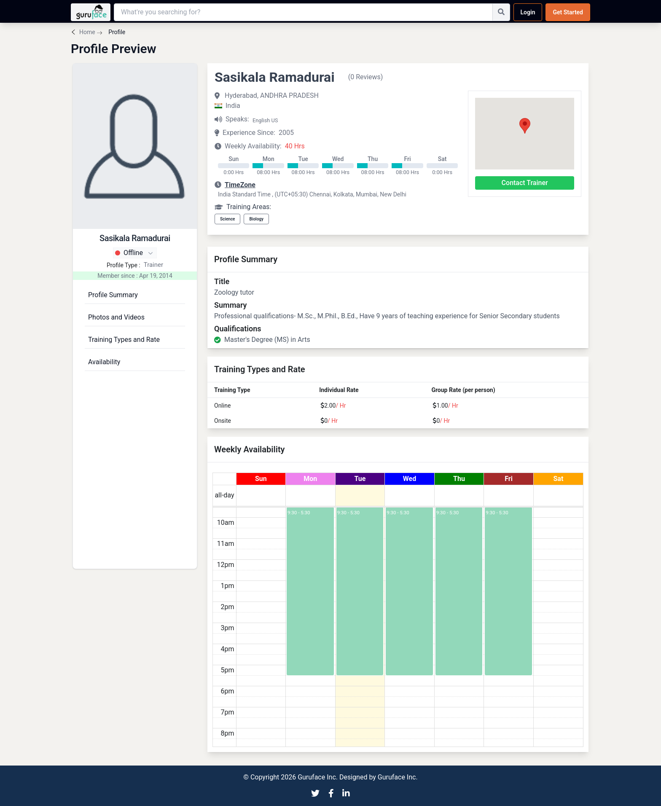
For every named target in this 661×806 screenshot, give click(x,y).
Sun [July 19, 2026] (261, 479)
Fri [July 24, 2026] (509, 479)
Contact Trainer (525, 183)
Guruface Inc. (398, 777)
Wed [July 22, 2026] (409, 479)
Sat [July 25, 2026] (559, 479)
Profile (116, 32)
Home (87, 32)
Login (528, 12)
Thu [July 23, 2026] (459, 479)
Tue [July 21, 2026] (359, 479)
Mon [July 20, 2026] (310, 479)
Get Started (568, 12)
